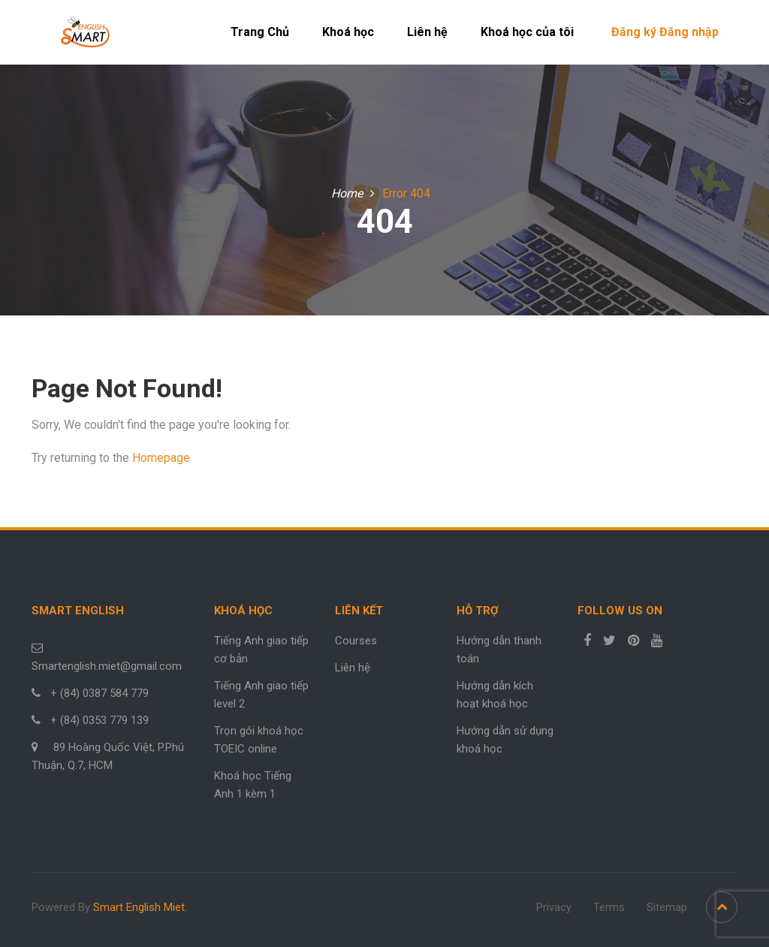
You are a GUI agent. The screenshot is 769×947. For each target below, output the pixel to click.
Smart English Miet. (140, 907)
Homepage (161, 458)
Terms (609, 907)
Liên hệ (427, 32)
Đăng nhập (689, 32)
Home (347, 193)
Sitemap (667, 907)
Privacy (553, 907)
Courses (356, 640)
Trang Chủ (260, 32)
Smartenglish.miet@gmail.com (107, 666)
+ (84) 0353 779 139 (99, 720)
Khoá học (348, 32)
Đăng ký (633, 32)
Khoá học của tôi (527, 32)
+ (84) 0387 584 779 (99, 693)
